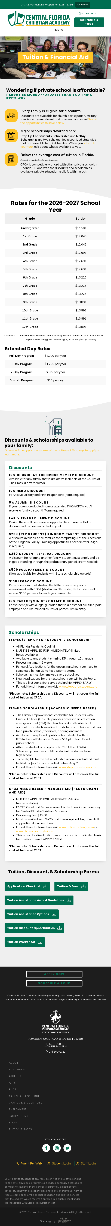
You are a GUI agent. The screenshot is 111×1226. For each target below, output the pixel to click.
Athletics (16, 1076)
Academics (17, 1069)
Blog (13, 1089)
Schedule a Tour (88, 22)
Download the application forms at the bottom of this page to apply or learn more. (52, 452)
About (13, 1062)
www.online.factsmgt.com (76, 827)
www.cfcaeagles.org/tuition (34, 831)
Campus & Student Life (25, 1102)
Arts (12, 1082)
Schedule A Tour (54, 983)
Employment (18, 1109)
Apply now (54, 974)
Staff (13, 1122)
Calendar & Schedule (25, 1096)
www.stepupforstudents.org (78, 686)
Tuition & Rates (20, 1129)
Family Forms (18, 1116)
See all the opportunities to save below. (58, 121)
